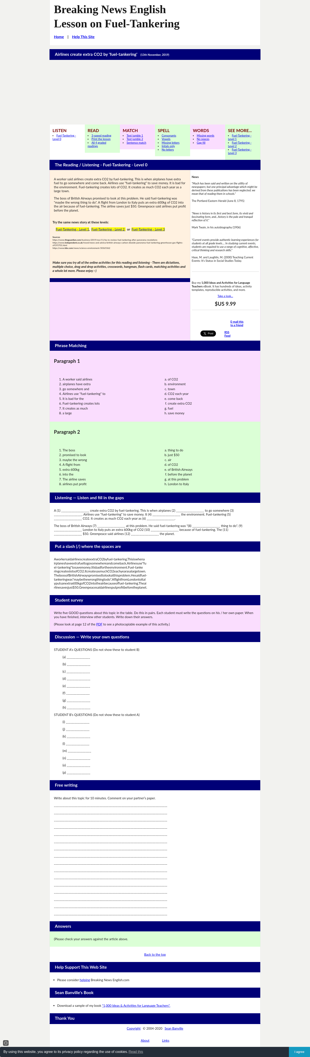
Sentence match (136, 142)
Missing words (205, 135)
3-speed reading (101, 135)
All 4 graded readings (97, 144)
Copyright (134, 1028)
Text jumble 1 (135, 135)
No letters (168, 149)
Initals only (168, 146)
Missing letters (171, 142)
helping (85, 980)
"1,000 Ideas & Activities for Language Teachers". (136, 1005)
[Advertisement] (155, 92)
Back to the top (155, 954)
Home (59, 36)
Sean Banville (174, 1028)
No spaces (203, 139)
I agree (299, 1052)
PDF (99, 624)
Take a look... (225, 296)
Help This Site (83, 36)
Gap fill (201, 142)
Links (165, 1040)
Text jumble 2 (135, 139)
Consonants (169, 135)
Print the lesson (101, 139)
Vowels (166, 139)
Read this (136, 1052)
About (145, 1040)
